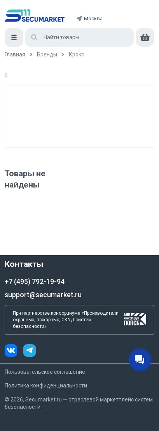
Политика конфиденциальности (46, 385)
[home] (35, 15)
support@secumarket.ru (43, 295)
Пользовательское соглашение (45, 372)
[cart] (145, 37)
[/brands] (47, 55)
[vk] (14, 351)
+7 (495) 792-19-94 (35, 281)
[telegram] (29, 351)
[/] (15, 55)
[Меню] (14, 37)
